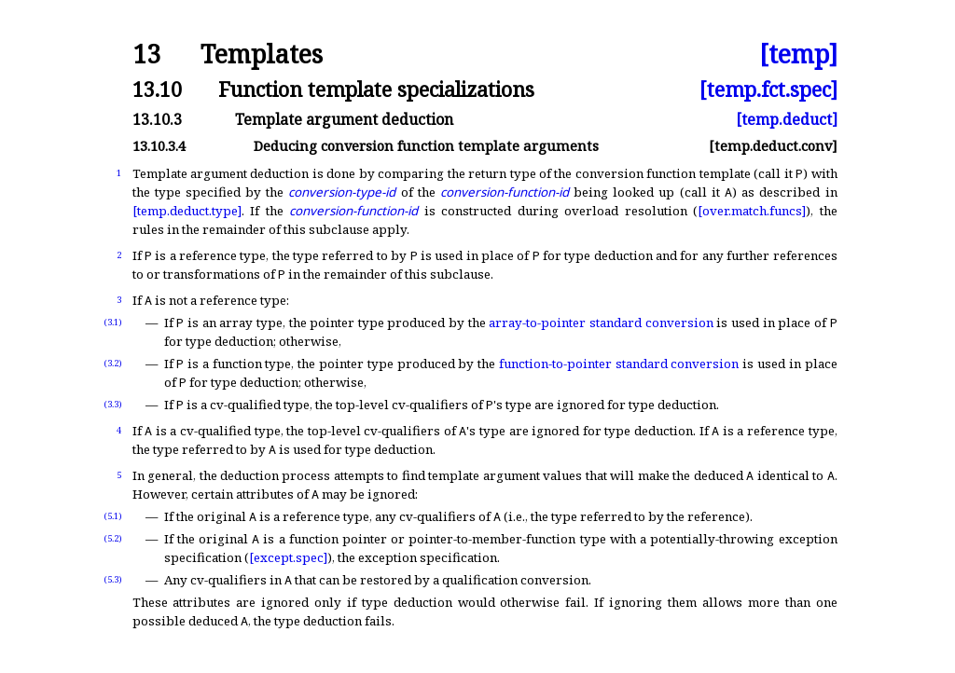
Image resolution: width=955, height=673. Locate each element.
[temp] (798, 54)
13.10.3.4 (159, 146)
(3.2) (112, 363)
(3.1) (112, 322)
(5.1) (112, 516)
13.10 (157, 89)
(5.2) (112, 538)
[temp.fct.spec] (768, 89)
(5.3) (112, 579)
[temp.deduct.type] (187, 210)
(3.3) (112, 404)
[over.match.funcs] (752, 210)
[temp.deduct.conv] (773, 146)
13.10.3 (157, 119)
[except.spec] (288, 557)
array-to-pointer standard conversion (601, 322)
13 (146, 54)
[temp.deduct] (786, 119)
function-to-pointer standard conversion (619, 363)
